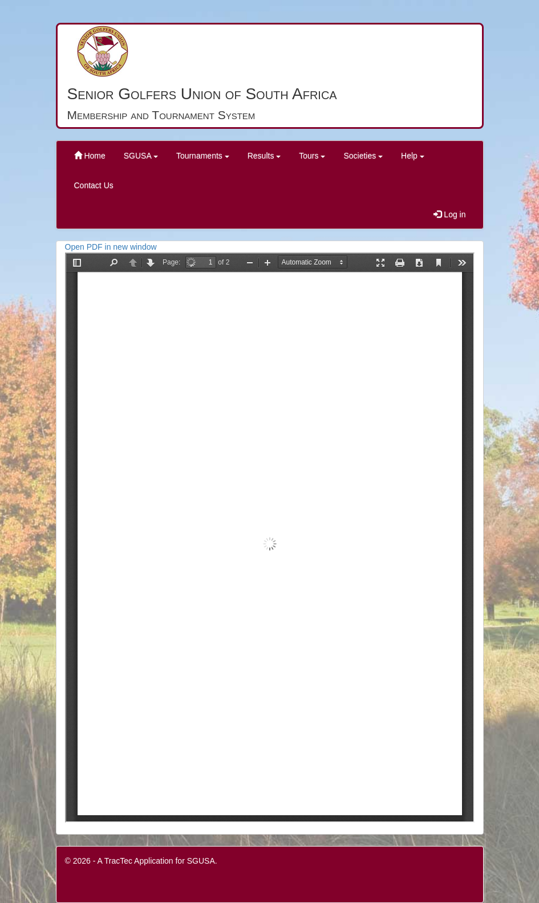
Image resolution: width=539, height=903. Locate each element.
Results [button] (264, 155)
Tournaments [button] (202, 155)
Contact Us (94, 185)
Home (90, 155)
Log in (449, 214)
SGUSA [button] (141, 155)
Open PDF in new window (111, 246)
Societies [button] (363, 155)
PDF (270, 538)
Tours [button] (312, 155)
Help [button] (412, 155)
